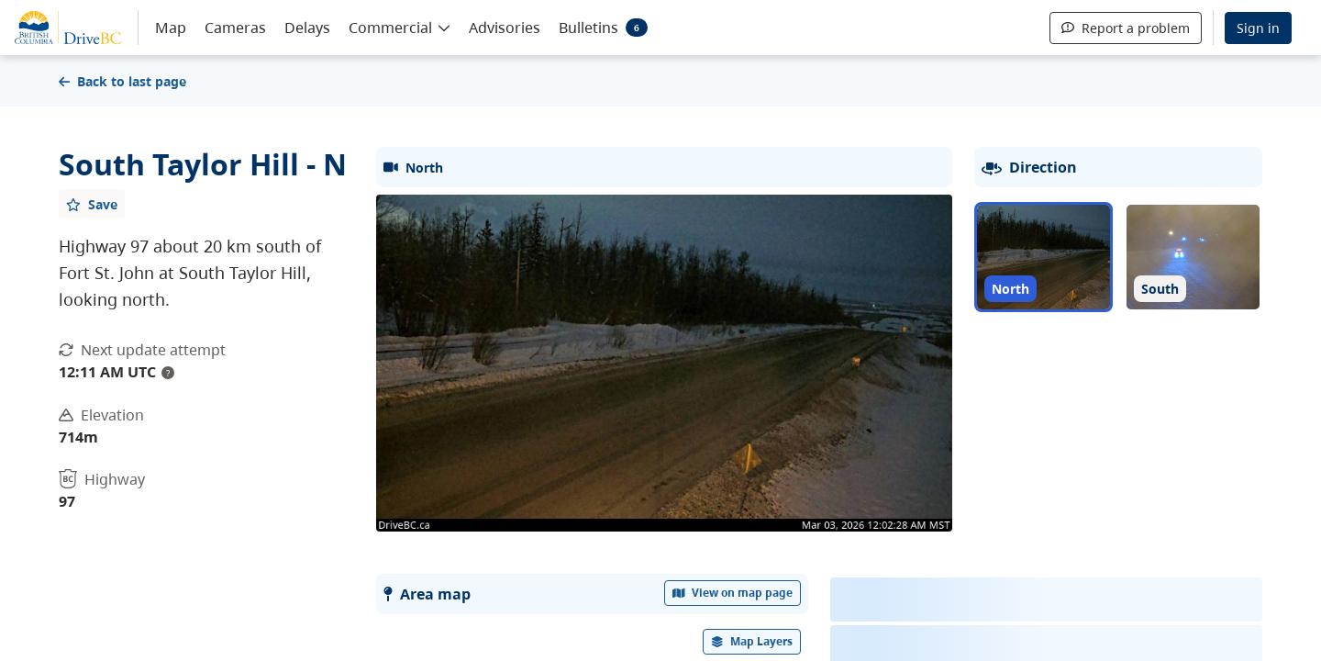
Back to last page (122, 81)
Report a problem (1125, 28)
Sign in (1258, 28)
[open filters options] (752, 642)
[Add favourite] (92, 203)
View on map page (733, 592)
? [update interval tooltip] (168, 372)
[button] (399, 26)
